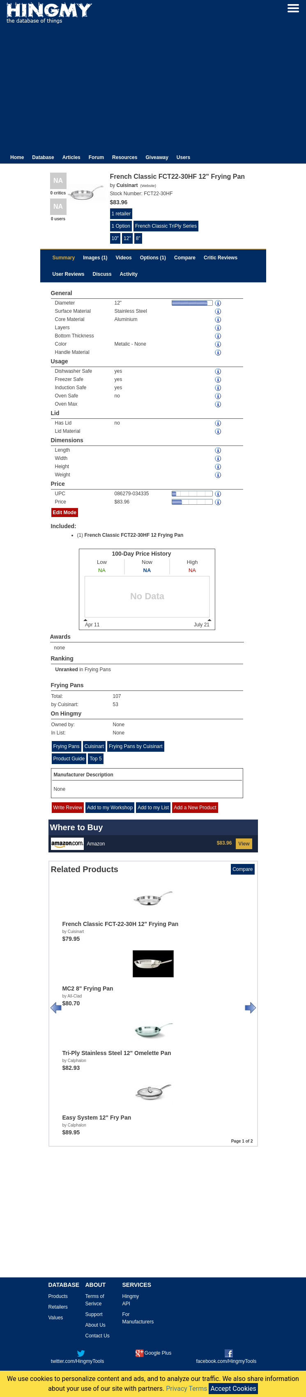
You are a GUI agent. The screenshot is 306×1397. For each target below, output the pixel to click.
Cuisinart (94, 746)
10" (115, 238)
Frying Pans (98, 669)
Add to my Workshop (110, 807)
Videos (124, 258)
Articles (71, 157)
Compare (185, 258)
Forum (96, 157)
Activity (129, 274)
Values (55, 1318)
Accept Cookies (233, 1388)
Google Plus (153, 1353)
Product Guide (69, 759)
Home (17, 157)
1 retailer (121, 214)
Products (58, 1296)
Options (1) (153, 258)
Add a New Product (195, 807)
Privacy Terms (186, 1388)
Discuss (102, 274)
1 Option (121, 226)
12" (127, 238)
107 (117, 696)
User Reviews (69, 274)
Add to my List (153, 807)
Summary (64, 258)
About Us (95, 1325)
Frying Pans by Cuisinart (136, 746)
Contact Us (97, 1336)
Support (94, 1314)
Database (43, 157)
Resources (124, 157)
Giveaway (156, 157)
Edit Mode (64, 512)
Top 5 (95, 759)
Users (183, 157)
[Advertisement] (153, 85)
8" (138, 238)
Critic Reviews (220, 258)
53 (115, 704)
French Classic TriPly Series (166, 226)
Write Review (67, 807)
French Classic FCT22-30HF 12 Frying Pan (134, 535)
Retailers (58, 1307)
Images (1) (95, 258)
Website (148, 186)
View (243, 844)
